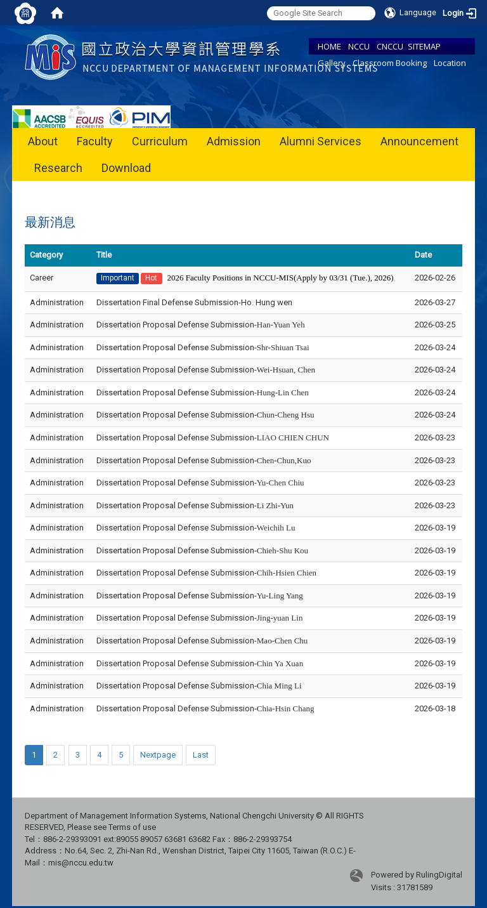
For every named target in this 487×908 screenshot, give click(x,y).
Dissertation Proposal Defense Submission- (200, 324)
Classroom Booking (390, 63)
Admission (234, 141)
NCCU (359, 46)
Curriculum (160, 141)
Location (450, 63)
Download (126, 167)
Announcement (419, 141)
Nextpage (158, 755)
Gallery (332, 63)
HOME (329, 46)
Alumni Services (320, 141)
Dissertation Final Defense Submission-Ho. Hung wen (194, 302)
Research (58, 167)
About (43, 141)
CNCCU (390, 46)
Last (201, 755)
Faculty (95, 141)
